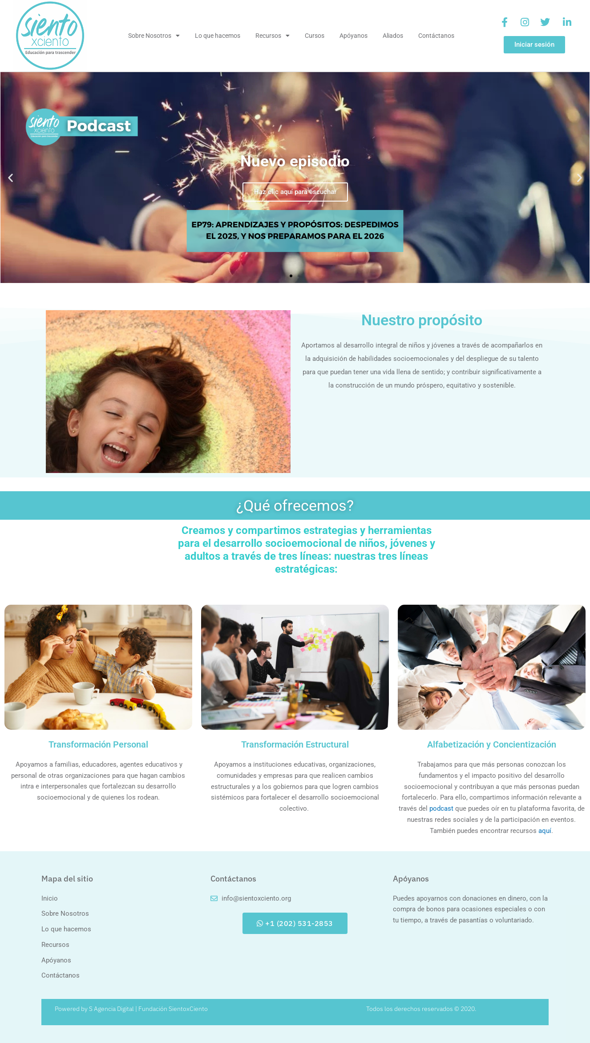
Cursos (314, 35)
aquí (544, 831)
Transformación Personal (98, 744)
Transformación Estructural (295, 744)
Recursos (272, 35)
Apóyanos (353, 35)
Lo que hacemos (217, 35)
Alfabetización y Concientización (491, 744)
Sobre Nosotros (154, 35)
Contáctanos (436, 35)
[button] (10, 177)
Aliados (393, 35)
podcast (441, 808)
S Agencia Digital (111, 1009)
